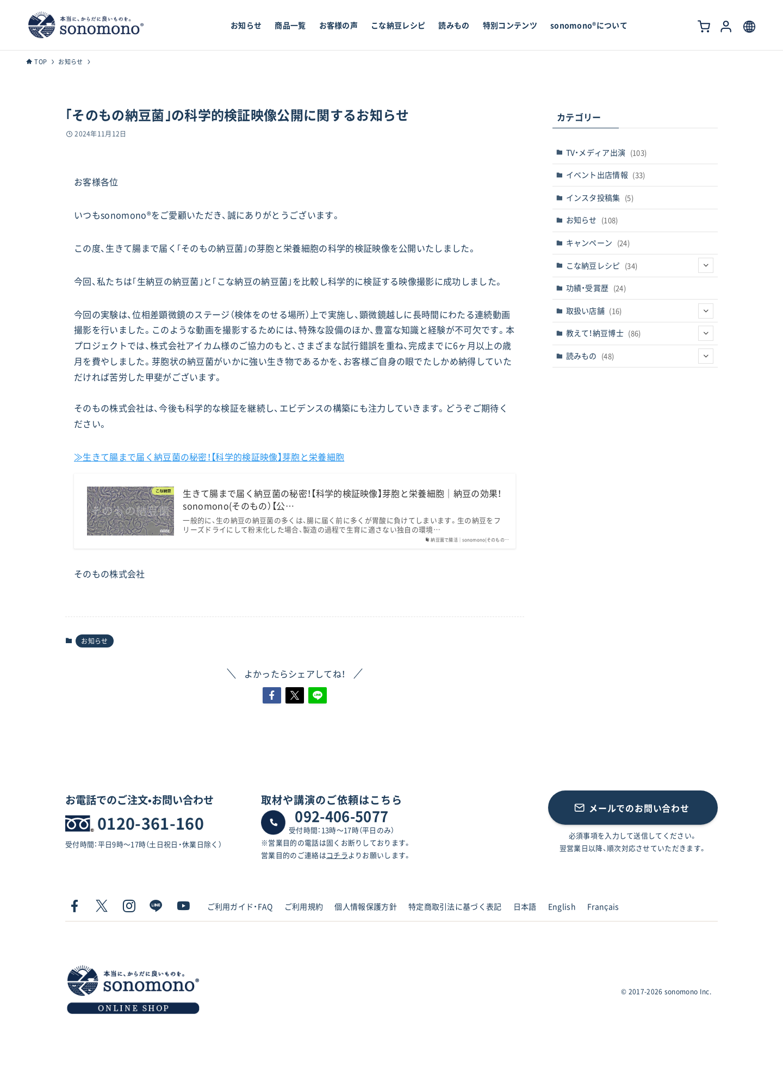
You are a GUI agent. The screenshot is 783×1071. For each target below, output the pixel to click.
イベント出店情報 (605, 174)
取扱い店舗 (640, 311)
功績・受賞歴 (596, 287)
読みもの (640, 356)
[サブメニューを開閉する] (705, 265)
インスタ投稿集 (600, 197)
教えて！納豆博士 (640, 333)
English (562, 906)
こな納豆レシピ (640, 265)
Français (603, 906)
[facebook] (74, 906)
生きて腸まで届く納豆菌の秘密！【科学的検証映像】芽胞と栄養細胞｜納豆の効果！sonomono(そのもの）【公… (342, 499)
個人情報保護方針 (365, 906)
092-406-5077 (341, 816)
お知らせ (94, 641)
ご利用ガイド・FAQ (240, 906)
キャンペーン (598, 242)
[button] (272, 695)
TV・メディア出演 (606, 152)
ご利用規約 (304, 906)
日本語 (525, 906)
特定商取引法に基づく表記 (455, 906)
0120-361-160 (150, 823)
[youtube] (183, 906)
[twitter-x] (101, 906)
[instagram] (128, 906)
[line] (156, 906)
